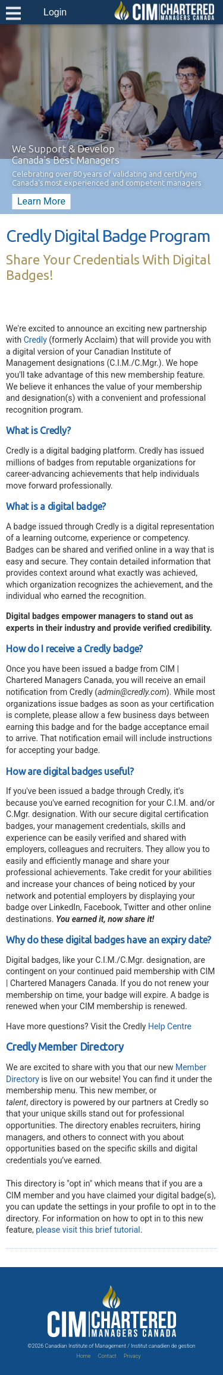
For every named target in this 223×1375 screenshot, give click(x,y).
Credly (35, 339)
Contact (107, 1356)
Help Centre (169, 1026)
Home (83, 1356)
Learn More (41, 201)
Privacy (132, 1356)
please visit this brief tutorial (88, 1229)
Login (55, 12)
